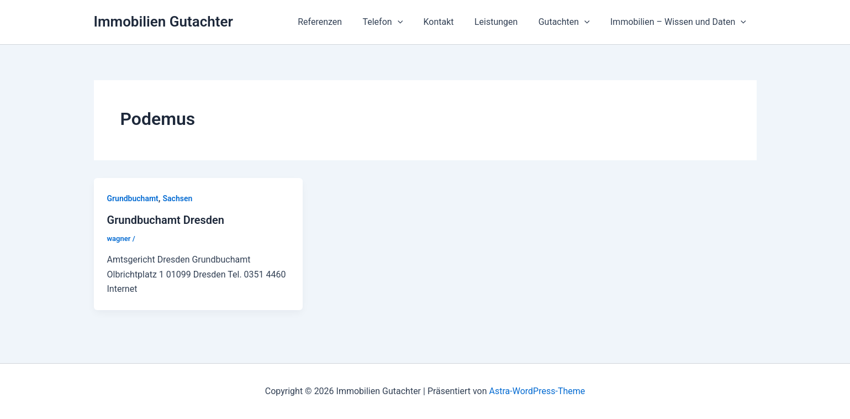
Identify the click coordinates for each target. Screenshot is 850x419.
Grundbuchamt (133, 198)
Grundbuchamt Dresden (166, 220)
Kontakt (449, 22)
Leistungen (503, 22)
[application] (410, 22)
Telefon (396, 22)
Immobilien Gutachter (163, 21)
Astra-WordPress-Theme (537, 391)
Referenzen (336, 22)
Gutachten (568, 22)
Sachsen (178, 198)
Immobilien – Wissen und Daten (680, 22)
